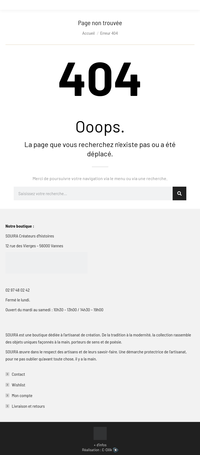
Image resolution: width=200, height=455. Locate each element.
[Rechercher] (179, 193)
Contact (18, 374)
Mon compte (22, 395)
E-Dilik (110, 450)
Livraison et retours (28, 406)
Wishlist (18, 384)
